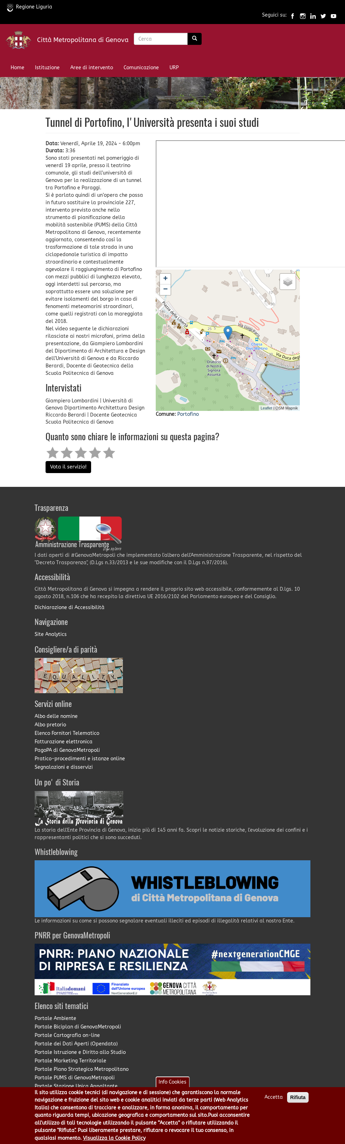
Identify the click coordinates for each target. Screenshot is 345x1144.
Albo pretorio (50, 725)
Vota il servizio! (68, 467)
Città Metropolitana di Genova (83, 40)
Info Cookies (172, 1082)
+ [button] (165, 279)
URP (174, 68)
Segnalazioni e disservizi (64, 767)
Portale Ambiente (55, 1018)
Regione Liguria (29, 7)
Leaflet (266, 408)
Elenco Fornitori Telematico (67, 733)
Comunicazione (141, 68)
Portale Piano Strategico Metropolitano (82, 1069)
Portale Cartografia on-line (67, 1035)
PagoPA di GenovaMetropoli (67, 750)
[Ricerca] (195, 39)
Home (17, 68)
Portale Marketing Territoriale (70, 1061)
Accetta (273, 1097)
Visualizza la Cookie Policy (114, 1138)
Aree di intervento (91, 68)
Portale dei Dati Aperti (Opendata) (76, 1044)
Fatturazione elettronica (64, 742)
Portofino (188, 414)
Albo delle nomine (56, 716)
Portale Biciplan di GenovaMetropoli (78, 1027)
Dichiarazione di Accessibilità (70, 608)
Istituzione (47, 68)
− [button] (165, 289)
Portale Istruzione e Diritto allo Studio (80, 1052)
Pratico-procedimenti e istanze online (80, 759)
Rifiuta (298, 1097)
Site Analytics (51, 634)
